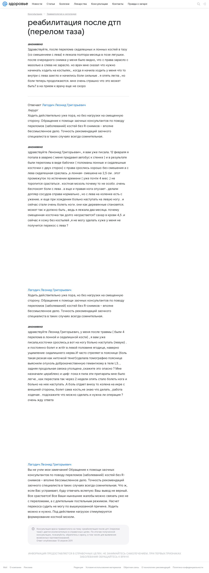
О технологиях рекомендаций (156, 567)
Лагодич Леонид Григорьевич (64, 105)
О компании (15, 567)
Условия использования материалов (103, 567)
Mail (5, 567)
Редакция (78, 567)
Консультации (35, 14)
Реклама (28, 567)
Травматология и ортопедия (61, 14)
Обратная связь (131, 567)
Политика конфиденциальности (188, 567)
